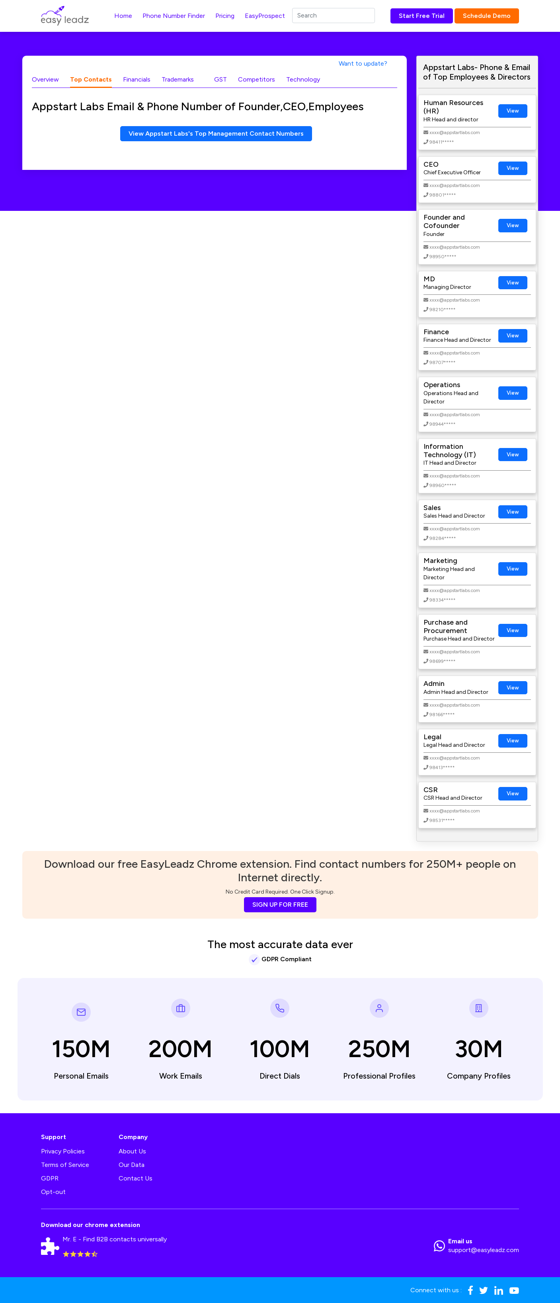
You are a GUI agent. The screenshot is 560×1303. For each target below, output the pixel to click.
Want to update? (363, 63)
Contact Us (135, 1178)
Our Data (131, 1165)
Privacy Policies (63, 1151)
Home (123, 15)
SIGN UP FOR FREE (280, 904)
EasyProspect (265, 15)
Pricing (224, 15)
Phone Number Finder (173, 15)
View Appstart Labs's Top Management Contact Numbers (216, 133)
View (513, 111)
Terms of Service (65, 1165)
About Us (132, 1151)
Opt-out (53, 1192)
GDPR (50, 1178)
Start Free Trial (422, 15)
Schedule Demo (487, 15)
